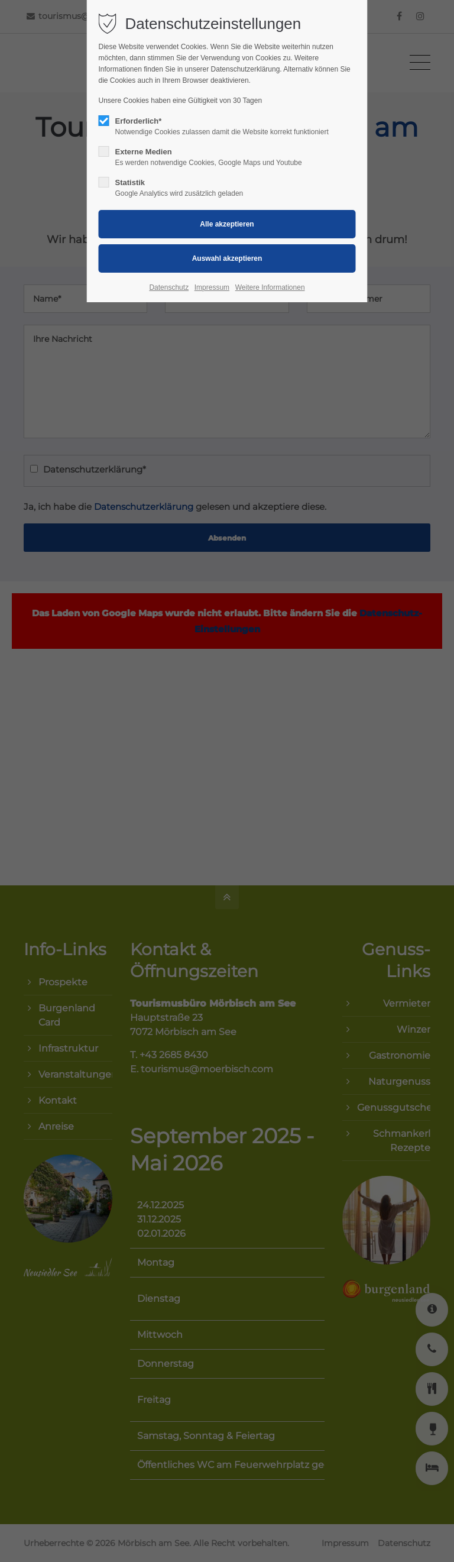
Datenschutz (169, 287)
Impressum (211, 287)
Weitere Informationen (270, 287)
